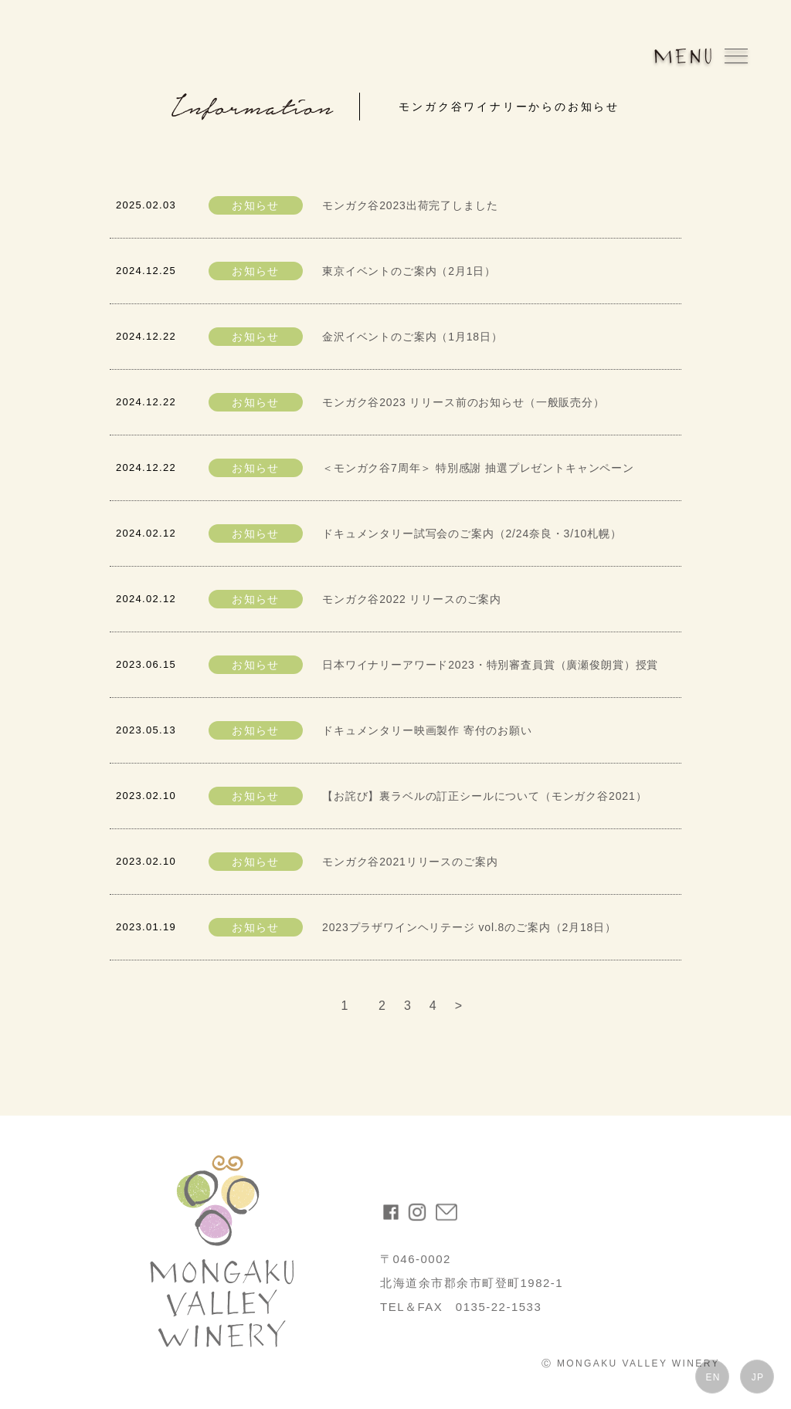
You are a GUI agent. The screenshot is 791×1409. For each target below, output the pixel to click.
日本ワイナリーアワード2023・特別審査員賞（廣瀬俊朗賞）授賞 (490, 665)
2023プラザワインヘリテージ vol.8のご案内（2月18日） (469, 927)
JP (758, 1377)
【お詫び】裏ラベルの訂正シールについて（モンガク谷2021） (484, 796)
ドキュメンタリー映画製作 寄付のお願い (427, 730)
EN (712, 1377)
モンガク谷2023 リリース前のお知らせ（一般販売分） (463, 402)
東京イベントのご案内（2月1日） (409, 271)
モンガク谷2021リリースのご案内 (409, 861)
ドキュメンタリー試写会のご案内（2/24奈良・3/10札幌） (472, 533)
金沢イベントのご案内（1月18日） (412, 336)
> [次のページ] (458, 1005)
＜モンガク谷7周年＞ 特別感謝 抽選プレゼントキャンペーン (478, 468)
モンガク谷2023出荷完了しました (409, 205)
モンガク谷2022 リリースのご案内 (411, 599)
